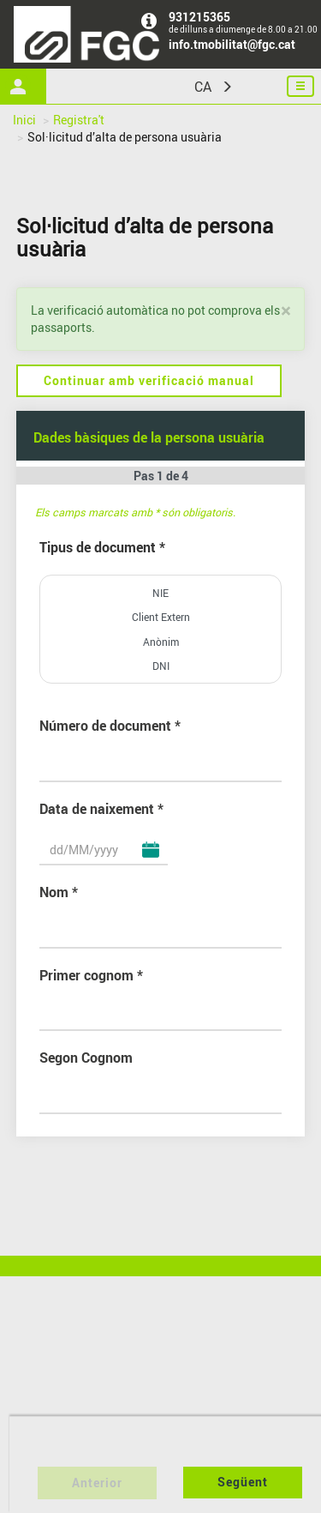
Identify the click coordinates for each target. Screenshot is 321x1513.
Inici (24, 120)
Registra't (78, 120)
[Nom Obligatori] (160, 934)
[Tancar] (285, 311)
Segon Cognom (86, 1057)
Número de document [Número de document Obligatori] (105, 725)
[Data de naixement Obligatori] (103, 850)
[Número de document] (160, 767)
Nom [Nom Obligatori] (53, 892)
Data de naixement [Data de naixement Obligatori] (96, 808)
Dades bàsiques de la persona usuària (149, 437)
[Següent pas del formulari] (242, 1482)
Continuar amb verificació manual (149, 380)
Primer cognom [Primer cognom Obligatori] (86, 975)
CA (202, 86)
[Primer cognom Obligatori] (160, 1016)
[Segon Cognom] (160, 1099)
